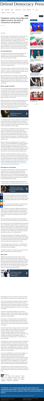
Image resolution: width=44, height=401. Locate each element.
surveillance (22, 379)
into (10, 314)
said (11, 101)
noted (12, 342)
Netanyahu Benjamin (9, 379)
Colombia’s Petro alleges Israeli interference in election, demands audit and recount (36, 60)
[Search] (41, 16)
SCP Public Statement (33, 101)
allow (19, 239)
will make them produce (6, 265)
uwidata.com (7, 374)
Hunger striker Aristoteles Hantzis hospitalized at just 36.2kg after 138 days (36, 88)
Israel (6, 377)
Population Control (16, 379)
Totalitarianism (3, 380)
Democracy (26, 15)
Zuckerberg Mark (15, 380)
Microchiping (10, 377)
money (19, 377)
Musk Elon (22, 377)
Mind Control (15, 377)
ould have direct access (20, 307)
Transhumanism (9, 380)
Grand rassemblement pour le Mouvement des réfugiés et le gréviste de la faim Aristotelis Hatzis (36, 74)
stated (23, 80)
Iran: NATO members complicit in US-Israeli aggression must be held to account (36, 33)
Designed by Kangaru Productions (5, 7)
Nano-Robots (3, 379)
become (11, 232)
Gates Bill (2, 377)
